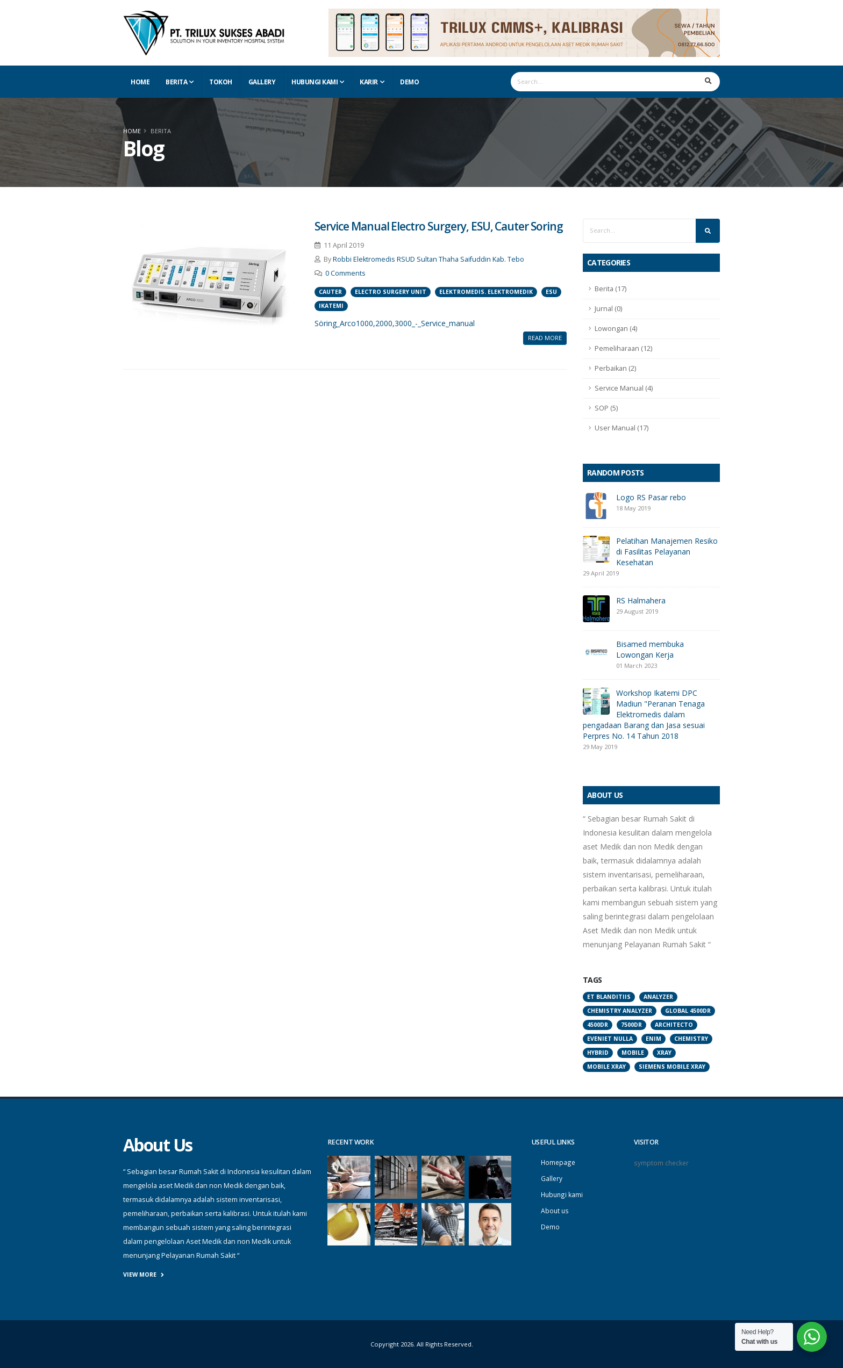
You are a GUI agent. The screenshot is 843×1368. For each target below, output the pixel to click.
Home (140, 82)
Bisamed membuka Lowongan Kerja (650, 649)
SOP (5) (606, 408)
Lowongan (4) (616, 328)
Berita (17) (610, 288)
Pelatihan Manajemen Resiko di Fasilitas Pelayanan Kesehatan (667, 551)
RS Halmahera (641, 600)
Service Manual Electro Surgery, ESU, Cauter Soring (439, 226)
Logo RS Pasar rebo (651, 497)
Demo (409, 82)
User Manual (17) (621, 428)
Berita (176, 82)
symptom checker (662, 1162)
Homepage (558, 1162)
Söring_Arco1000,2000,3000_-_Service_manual (395, 323)
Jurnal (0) (608, 308)
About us (555, 1208)
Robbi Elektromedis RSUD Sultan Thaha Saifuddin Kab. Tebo (428, 259)
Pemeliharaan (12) (623, 348)
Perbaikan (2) (615, 368)
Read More (545, 338)
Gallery (262, 82)
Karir (369, 82)
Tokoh (220, 82)
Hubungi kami (562, 1193)
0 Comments (345, 273)
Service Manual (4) (624, 388)
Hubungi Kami (314, 82)
